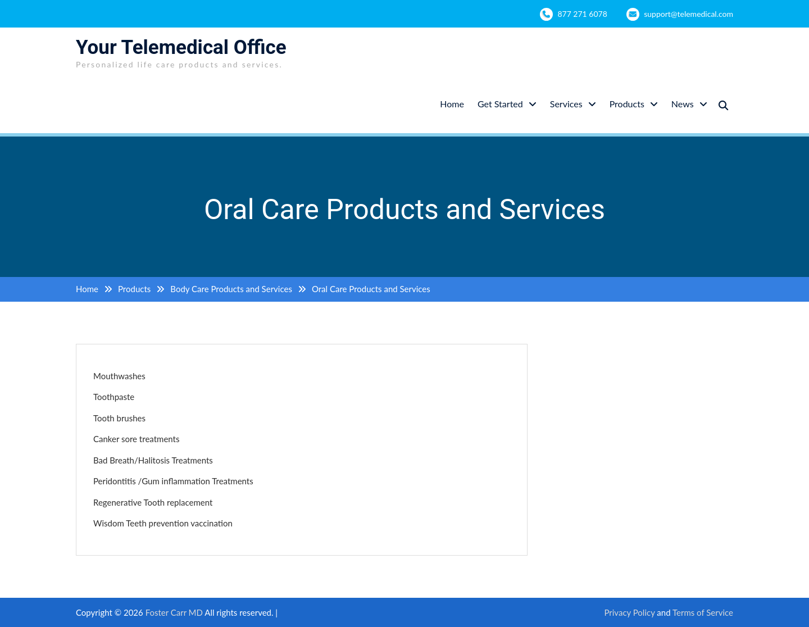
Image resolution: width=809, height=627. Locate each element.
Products (627, 103)
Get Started (500, 103)
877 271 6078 (582, 14)
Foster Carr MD (175, 612)
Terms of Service (702, 612)
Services (566, 103)
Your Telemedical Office (181, 47)
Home (452, 103)
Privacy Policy (629, 612)
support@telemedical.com (688, 14)
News (682, 103)
